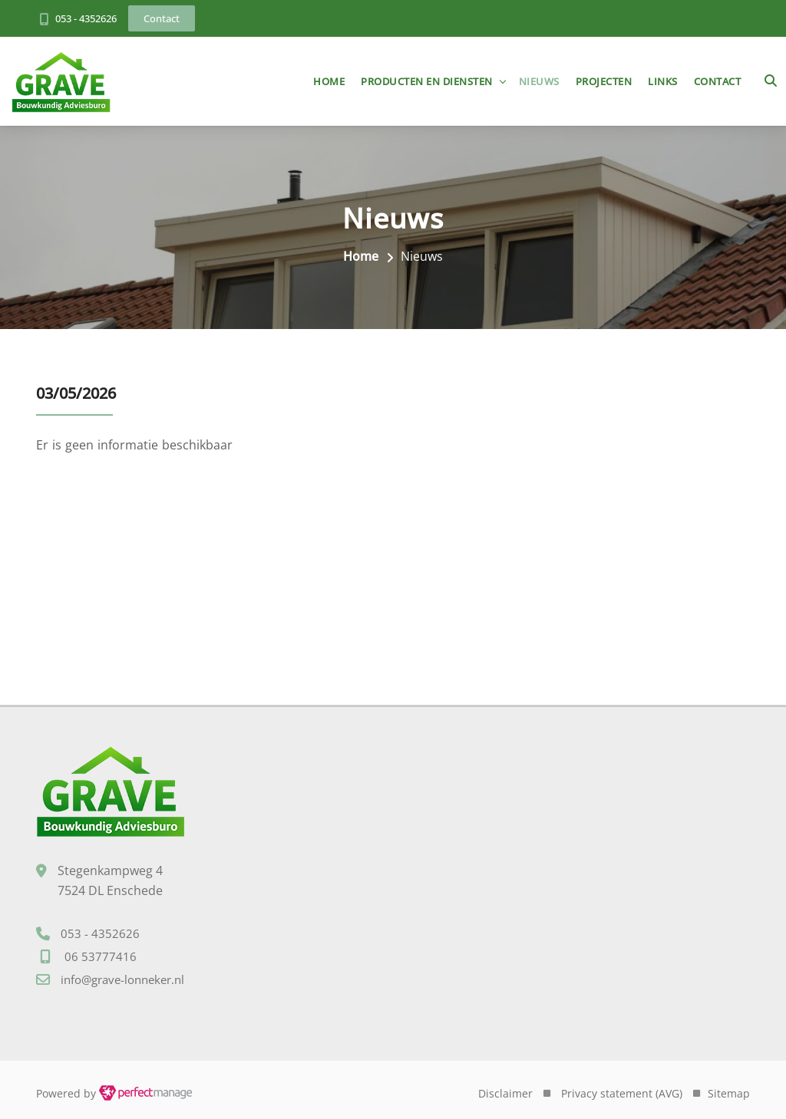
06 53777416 (100, 956)
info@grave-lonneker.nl (122, 979)
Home (329, 81)
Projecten (604, 81)
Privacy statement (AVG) (621, 1093)
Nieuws (539, 81)
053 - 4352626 (86, 18)
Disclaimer (505, 1093)
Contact (717, 81)
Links (663, 81)
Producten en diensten (427, 81)
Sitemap (729, 1093)
